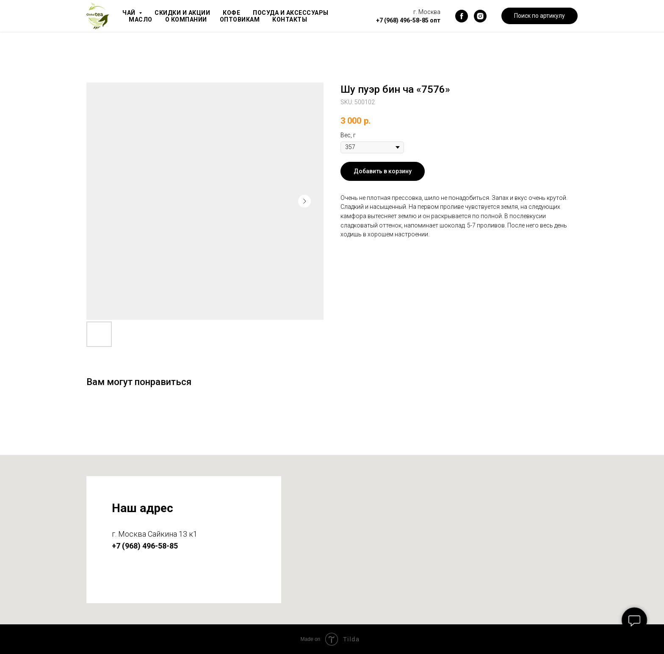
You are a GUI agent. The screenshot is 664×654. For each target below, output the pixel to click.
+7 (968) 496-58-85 (402, 20)
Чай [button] (130, 12)
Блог (335, 19)
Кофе (236, 12)
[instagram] (480, 16)
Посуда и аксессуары (297, 12)
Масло (141, 19)
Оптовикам (244, 19)
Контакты (295, 19)
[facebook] (461, 16)
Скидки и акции (184, 12)
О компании (188, 19)
